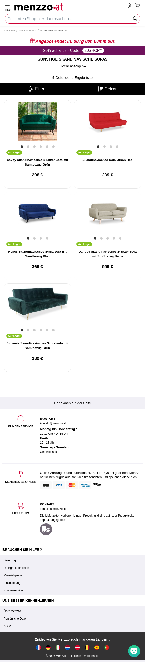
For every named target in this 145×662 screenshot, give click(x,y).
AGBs (7, 626)
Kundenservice (13, 590)
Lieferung (10, 560)
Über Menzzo (12, 611)
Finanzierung (12, 583)
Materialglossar (13, 575)
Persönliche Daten (15, 618)
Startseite (9, 30)
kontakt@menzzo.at (53, 508)
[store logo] (70, 6)
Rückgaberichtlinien (16, 568)
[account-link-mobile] (130, 6)
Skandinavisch (27, 30)
